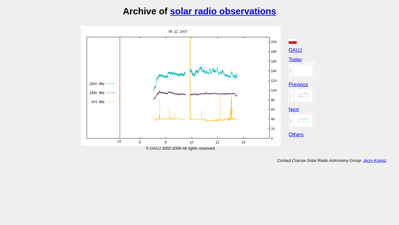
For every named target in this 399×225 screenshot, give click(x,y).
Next (294, 109)
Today (295, 59)
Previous (298, 84)
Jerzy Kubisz (374, 160)
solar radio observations (223, 11)
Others (296, 134)
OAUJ (295, 50)
